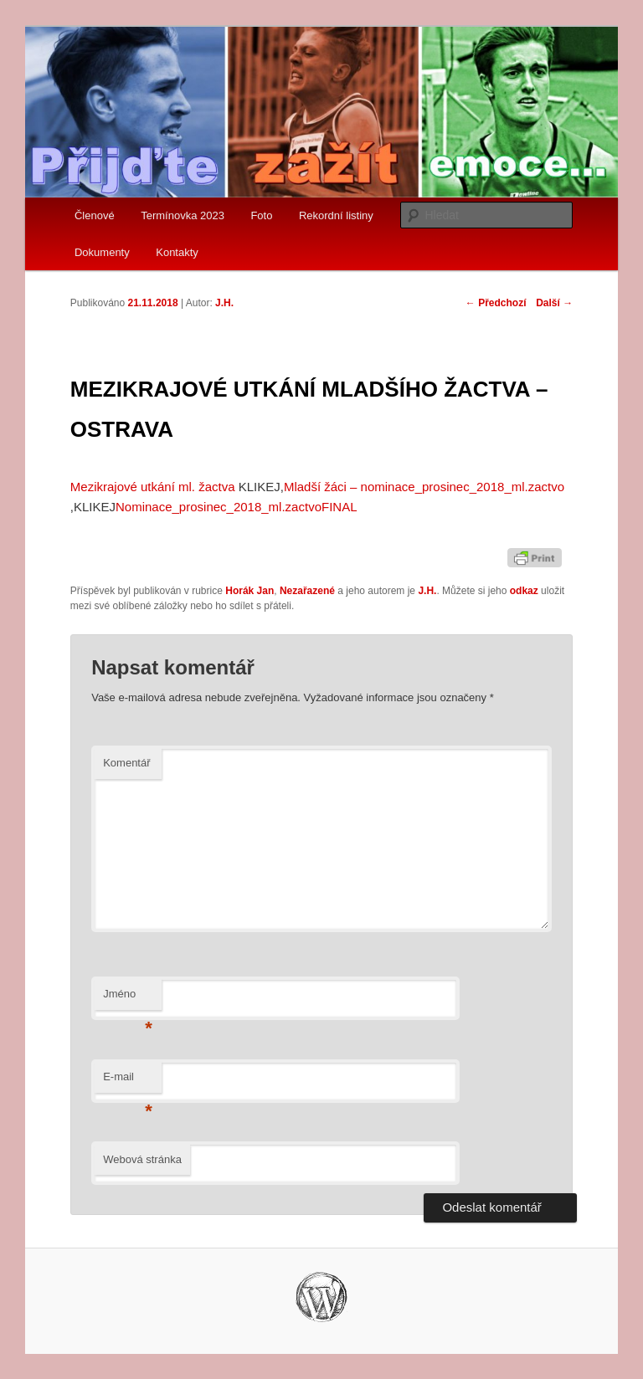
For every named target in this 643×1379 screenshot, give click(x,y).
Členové (95, 215)
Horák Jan (249, 591)
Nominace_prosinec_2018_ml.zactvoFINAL (236, 507)
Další (554, 303)
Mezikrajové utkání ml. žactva (152, 486)
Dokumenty (102, 252)
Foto (261, 215)
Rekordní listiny (336, 215)
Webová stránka (142, 1159)
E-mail (127, 1081)
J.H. (224, 303)
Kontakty (177, 252)
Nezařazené (307, 591)
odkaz (524, 591)
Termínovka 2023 (182, 215)
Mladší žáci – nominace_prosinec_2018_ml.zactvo (424, 486)
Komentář (126, 762)
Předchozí (496, 303)
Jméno (127, 998)
